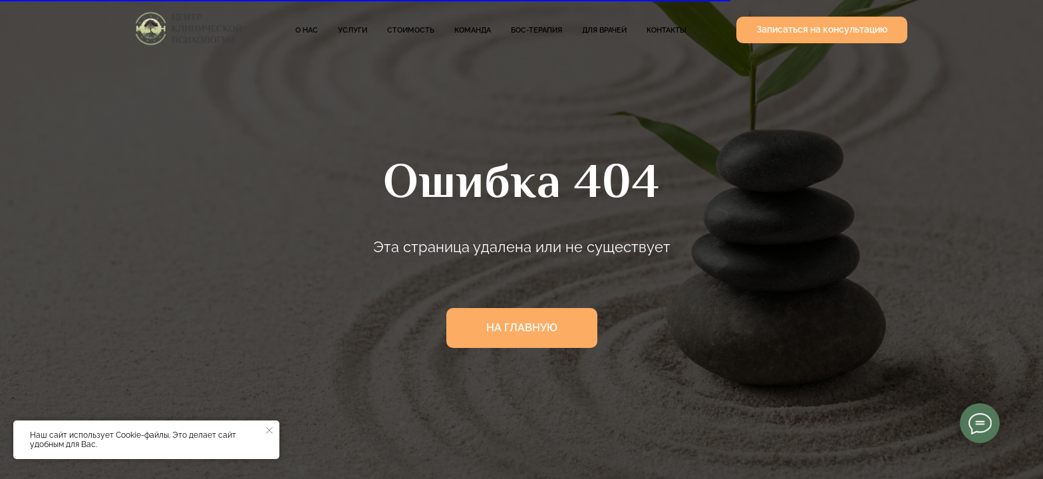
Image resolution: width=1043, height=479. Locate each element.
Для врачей (604, 30)
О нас (306, 30)
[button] (821, 30)
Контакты (666, 30)
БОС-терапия (536, 30)
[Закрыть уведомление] (269, 430)
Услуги (352, 30)
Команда (472, 30)
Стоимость (410, 30)
